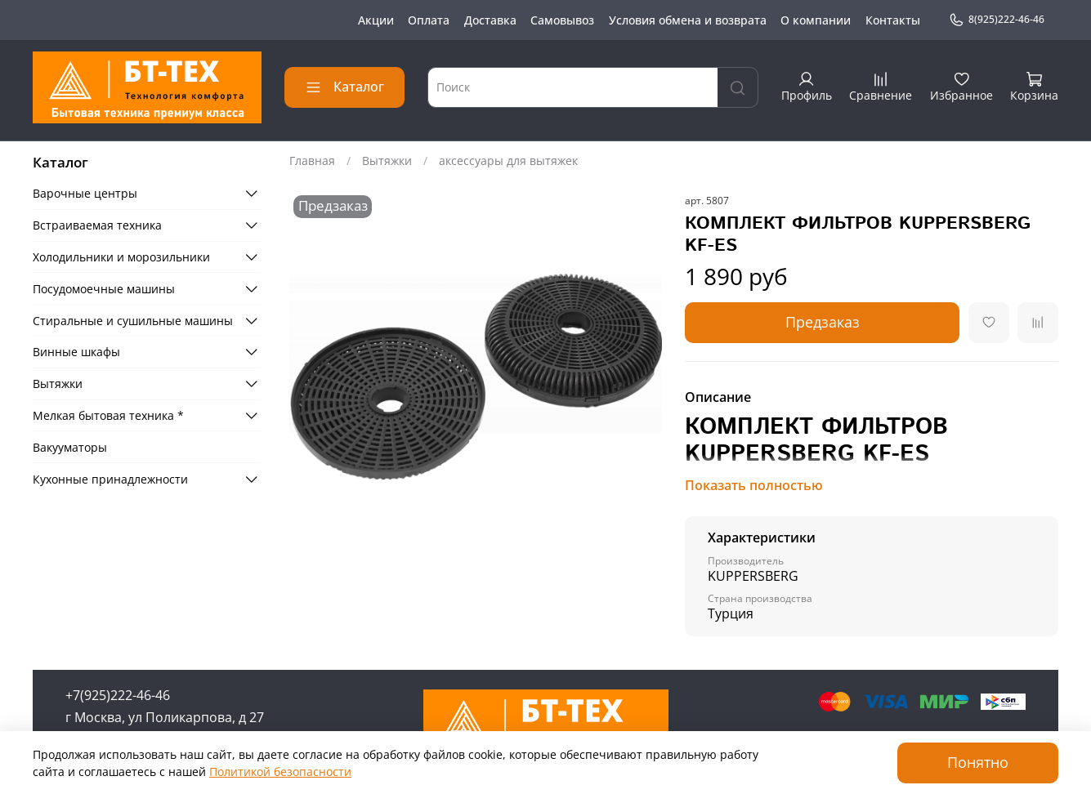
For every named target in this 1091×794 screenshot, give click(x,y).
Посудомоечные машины (104, 289)
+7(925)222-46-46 (117, 695)
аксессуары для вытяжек (508, 160)
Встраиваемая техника (97, 225)
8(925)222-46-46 (996, 19)
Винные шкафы (76, 351)
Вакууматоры (70, 447)
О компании (815, 20)
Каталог (344, 87)
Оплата (428, 20)
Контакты (892, 20)
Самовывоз (562, 20)
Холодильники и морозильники (121, 257)
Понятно (977, 762)
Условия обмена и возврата (688, 20)
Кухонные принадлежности (110, 479)
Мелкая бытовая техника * (108, 415)
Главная (312, 160)
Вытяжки (387, 160)
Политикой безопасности (280, 771)
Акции (376, 20)
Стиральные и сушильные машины (133, 320)
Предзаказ (822, 322)
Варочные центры (85, 193)
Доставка (490, 20)
